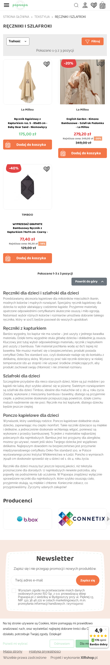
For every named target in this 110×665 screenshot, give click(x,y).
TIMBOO (27, 214)
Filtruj (92, 41)
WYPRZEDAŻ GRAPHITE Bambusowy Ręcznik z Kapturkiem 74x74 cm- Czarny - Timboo (27, 230)
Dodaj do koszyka (31, 144)
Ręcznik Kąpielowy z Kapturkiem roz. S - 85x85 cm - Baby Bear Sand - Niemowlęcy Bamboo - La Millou (27, 125)
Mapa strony (12, 651)
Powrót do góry (90, 281)
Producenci (17, 500)
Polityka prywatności (45, 651)
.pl (89, 658)
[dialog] (55, 634)
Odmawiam (62, 643)
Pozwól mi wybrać (15, 643)
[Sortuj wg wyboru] (17, 41)
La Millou (27, 109)
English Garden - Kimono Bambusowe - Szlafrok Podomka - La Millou (82, 123)
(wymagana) (56, 597)
